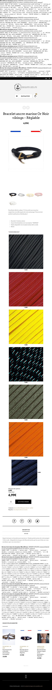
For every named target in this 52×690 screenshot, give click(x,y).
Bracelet (15, 509)
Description (26, 529)
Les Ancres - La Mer (28, 508)
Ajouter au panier (23, 501)
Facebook (26, 686)
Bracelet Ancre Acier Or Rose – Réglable (24, 651)
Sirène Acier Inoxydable (40, 647)
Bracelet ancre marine (22, 509)
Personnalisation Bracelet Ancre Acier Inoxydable (7, 652)
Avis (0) (26, 533)
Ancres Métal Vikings (19, 508)
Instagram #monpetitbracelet (35, 686)
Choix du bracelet (14, 232)
